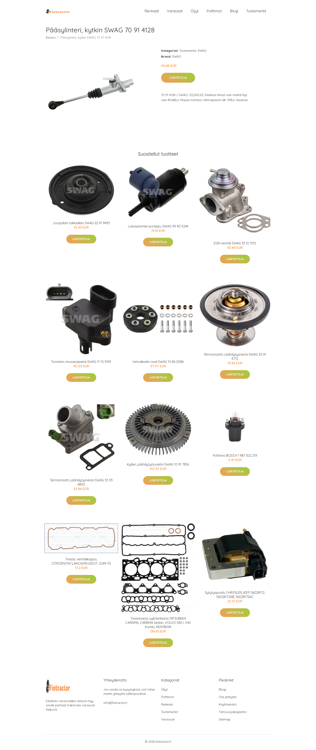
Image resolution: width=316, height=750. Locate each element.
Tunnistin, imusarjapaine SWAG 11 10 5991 (81, 363)
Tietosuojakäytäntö (232, 713)
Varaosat (175, 11)
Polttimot (214, 11)
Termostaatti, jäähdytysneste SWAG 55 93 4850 (81, 484)
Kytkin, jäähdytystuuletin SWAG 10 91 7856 (158, 466)
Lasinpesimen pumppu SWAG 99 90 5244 (158, 227)
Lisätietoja (178, 79)
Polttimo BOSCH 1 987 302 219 (235, 457)
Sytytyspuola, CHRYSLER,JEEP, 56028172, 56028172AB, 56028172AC (235, 596)
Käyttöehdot (228, 706)
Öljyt (195, 11)
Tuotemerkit (256, 11)
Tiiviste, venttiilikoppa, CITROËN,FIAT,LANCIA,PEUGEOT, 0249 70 (81, 562)
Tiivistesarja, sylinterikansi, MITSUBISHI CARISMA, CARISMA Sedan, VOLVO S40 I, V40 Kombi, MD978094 (158, 624)
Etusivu (51, 39)
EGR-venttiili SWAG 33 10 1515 (235, 244)
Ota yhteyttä (227, 698)
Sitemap (224, 721)
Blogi (234, 11)
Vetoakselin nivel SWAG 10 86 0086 (158, 363)
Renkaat (152, 11)
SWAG (202, 52)
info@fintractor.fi (115, 704)
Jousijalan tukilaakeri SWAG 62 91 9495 (81, 224)
